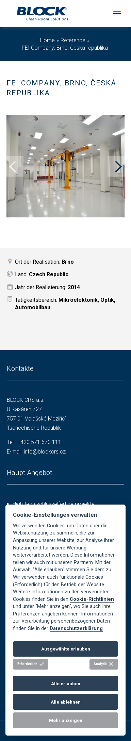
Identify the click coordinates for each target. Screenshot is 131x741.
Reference (73, 40)
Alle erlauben (65, 683)
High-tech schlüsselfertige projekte (54, 504)
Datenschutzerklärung (76, 628)
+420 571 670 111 (39, 442)
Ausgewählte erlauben (65, 649)
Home (47, 40)
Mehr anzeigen (65, 720)
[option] (65, 166)
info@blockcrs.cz (45, 451)
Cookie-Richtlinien (92, 599)
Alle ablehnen (66, 702)
